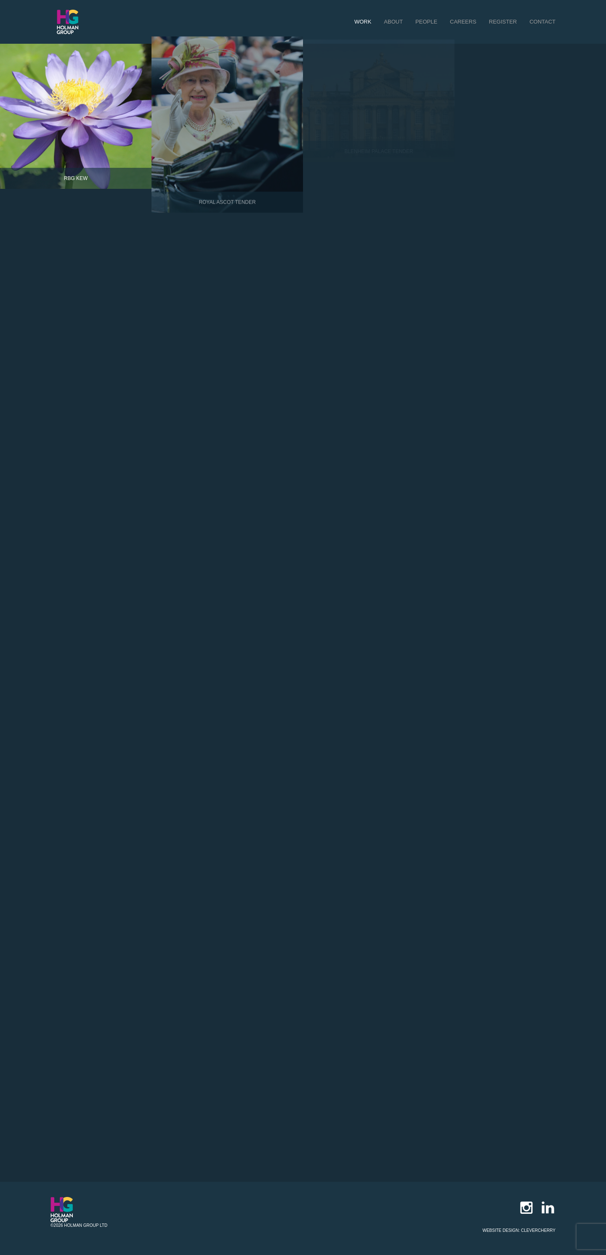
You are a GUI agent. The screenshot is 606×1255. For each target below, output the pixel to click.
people (426, 22)
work (362, 22)
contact (542, 22)
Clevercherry (538, 1230)
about (393, 22)
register (503, 22)
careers (463, 22)
